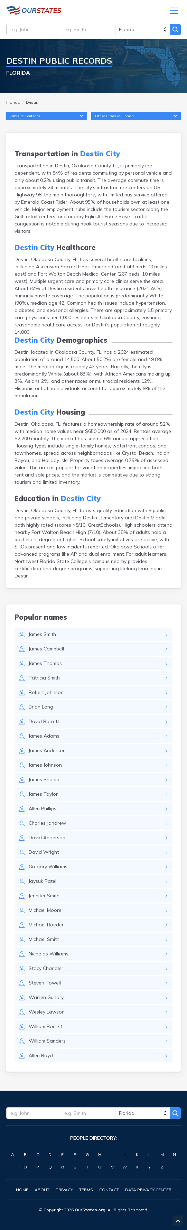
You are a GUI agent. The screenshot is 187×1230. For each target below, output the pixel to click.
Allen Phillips (42, 810)
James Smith (42, 636)
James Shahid (44, 781)
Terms (86, 1189)
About (42, 1189)
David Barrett (44, 723)
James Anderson (47, 752)
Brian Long (41, 709)
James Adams (44, 738)
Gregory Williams (48, 869)
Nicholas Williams (48, 956)
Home (22, 1189)
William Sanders (47, 1043)
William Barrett (46, 1028)
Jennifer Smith (44, 898)
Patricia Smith (44, 680)
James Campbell (46, 651)
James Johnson (45, 767)
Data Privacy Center (148, 1189)
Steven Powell (45, 985)
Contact (109, 1189)
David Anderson (47, 839)
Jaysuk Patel (42, 883)
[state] (142, 30)
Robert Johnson (46, 694)
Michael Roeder (46, 927)
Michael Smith (44, 941)
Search (175, 30)
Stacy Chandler (46, 970)
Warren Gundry (46, 999)
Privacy (64, 1189)
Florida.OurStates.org (34, 11)
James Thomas (45, 665)
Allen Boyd (41, 1057)
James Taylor (43, 796)
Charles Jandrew (47, 825)
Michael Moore (45, 912)
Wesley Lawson (47, 1014)
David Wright (44, 854)
